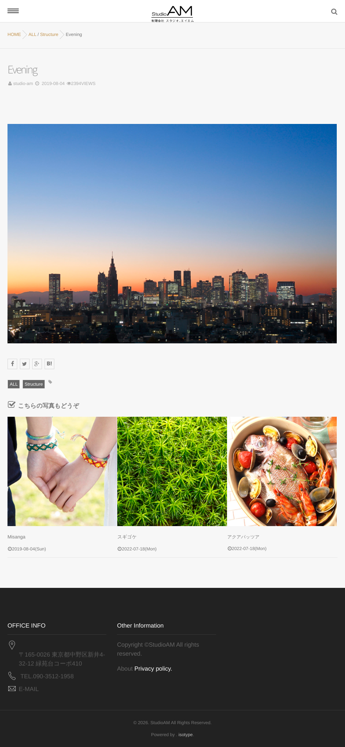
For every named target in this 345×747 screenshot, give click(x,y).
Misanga (15, 537)
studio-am (23, 83)
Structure (34, 384)
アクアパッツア (243, 537)
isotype (186, 734)
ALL (14, 384)
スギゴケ (126, 537)
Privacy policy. (153, 668)
